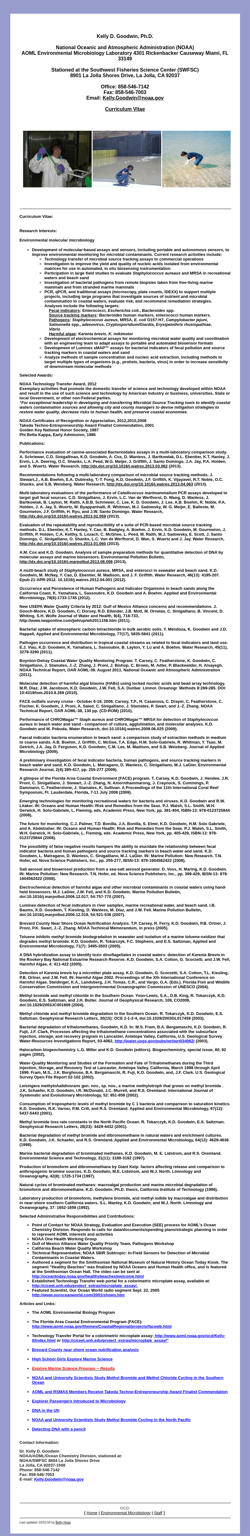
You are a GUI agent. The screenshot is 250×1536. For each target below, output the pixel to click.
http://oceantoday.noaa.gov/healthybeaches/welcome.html (88, 1276)
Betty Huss (62, 1522)
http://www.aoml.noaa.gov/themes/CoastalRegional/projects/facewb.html (102, 1326)
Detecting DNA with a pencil (59, 1429)
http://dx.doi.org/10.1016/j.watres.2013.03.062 (124, 466)
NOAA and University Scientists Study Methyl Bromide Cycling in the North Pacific (111, 1419)
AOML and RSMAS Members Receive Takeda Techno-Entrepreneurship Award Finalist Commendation (130, 1391)
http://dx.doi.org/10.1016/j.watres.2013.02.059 (63, 516)
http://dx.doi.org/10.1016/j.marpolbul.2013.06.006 (66, 561)
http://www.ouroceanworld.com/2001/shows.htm (78, 1295)
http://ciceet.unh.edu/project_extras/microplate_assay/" (115, 1340)
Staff (158, 1512)
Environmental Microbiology (126, 1512)
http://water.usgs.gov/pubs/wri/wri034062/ (155, 1041)
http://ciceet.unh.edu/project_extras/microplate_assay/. (85, 1285)
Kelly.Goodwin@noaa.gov (133, 98)
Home (92, 1512)
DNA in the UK (46, 1410)
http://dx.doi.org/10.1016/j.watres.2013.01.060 (63, 543)
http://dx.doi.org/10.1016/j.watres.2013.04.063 (150, 484)
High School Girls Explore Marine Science (72, 1359)
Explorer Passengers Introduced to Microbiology (79, 1401)
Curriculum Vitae (125, 109)
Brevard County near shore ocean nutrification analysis (85, 1349)
